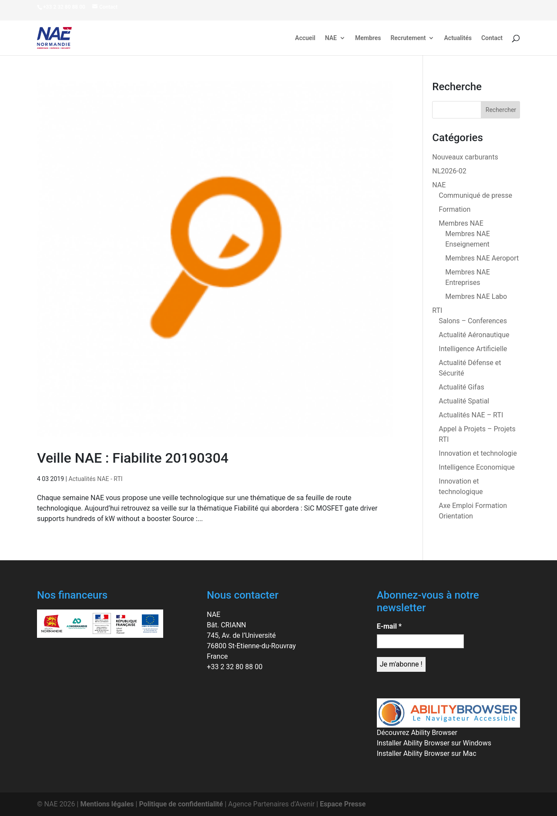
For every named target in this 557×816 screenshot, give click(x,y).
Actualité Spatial (464, 401)
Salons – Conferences (473, 321)
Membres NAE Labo (476, 296)
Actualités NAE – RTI (471, 415)
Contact (492, 38)
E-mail (389, 626)
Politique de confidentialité (181, 804)
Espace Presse (343, 804)
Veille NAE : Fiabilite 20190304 (132, 458)
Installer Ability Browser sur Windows (434, 743)
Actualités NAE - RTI (95, 478)
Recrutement (408, 38)
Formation (454, 209)
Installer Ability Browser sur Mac (426, 753)
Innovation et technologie (478, 453)
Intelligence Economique (476, 467)
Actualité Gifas (461, 387)
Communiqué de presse (475, 195)
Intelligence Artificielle (473, 349)
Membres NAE (461, 223)
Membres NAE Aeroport (482, 258)
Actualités (457, 38)
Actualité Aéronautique (474, 335)
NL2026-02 (449, 171)
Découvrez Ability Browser (417, 732)
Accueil (305, 38)
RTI (437, 310)
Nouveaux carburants (465, 157)
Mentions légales (107, 804)
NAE (331, 38)
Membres (368, 38)
